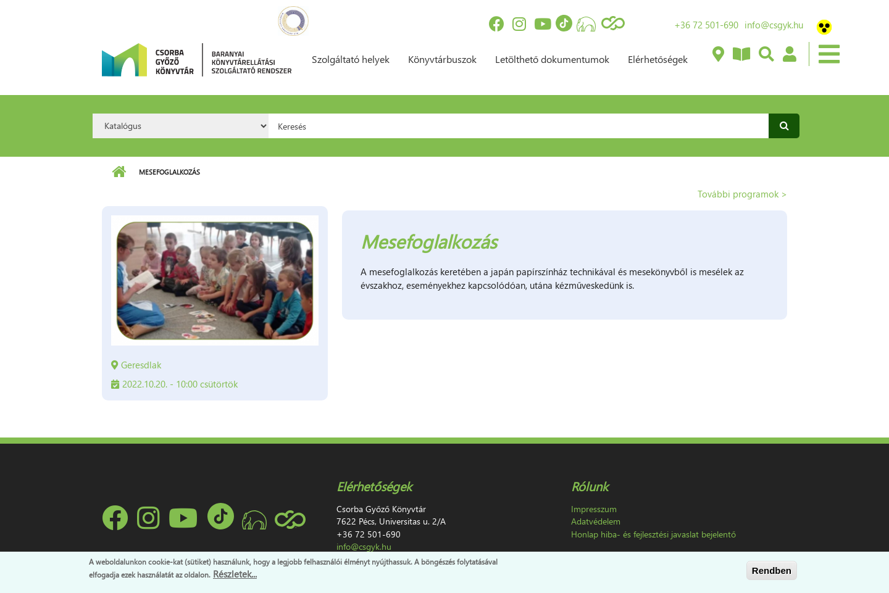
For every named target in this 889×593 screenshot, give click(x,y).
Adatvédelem (595, 521)
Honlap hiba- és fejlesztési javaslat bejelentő (653, 534)
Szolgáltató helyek (351, 58)
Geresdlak (141, 365)
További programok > (742, 194)
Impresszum (594, 509)
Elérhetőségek (658, 58)
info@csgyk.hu (774, 25)
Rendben (771, 570)
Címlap (119, 172)
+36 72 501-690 (706, 25)
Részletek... (235, 574)
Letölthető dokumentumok (552, 58)
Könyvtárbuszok (442, 58)
